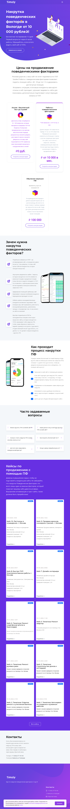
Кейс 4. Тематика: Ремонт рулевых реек (17, 665)
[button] (20, 428)
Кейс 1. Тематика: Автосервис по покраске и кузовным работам (49, 704)
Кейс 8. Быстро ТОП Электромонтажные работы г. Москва (19, 573)
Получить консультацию (20, 156)
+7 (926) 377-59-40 (17, 756)
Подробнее (11, 544)
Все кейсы (35, 724)
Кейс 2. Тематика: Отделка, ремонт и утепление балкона (19, 703)
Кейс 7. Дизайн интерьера (48, 571)
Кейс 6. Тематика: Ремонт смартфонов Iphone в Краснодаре (17, 625)
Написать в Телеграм (18, 758)
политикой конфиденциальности (37, 803)
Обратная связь (52, 796)
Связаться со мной (15, 50)
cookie (21, 805)
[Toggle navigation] (62, 2)
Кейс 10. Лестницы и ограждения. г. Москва (16, 522)
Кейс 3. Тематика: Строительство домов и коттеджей (47, 666)
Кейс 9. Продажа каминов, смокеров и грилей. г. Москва (49, 522)
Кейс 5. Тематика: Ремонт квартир (47, 623)
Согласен (59, 803)
